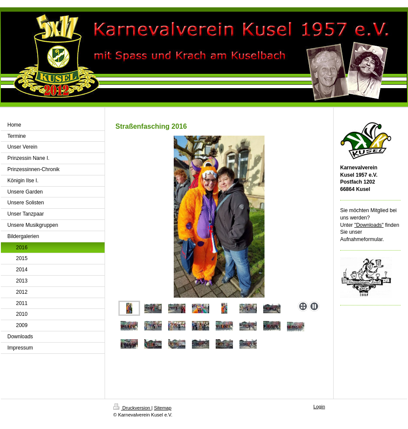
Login (319, 406)
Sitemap (162, 407)
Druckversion (132, 407)
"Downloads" (369, 225)
